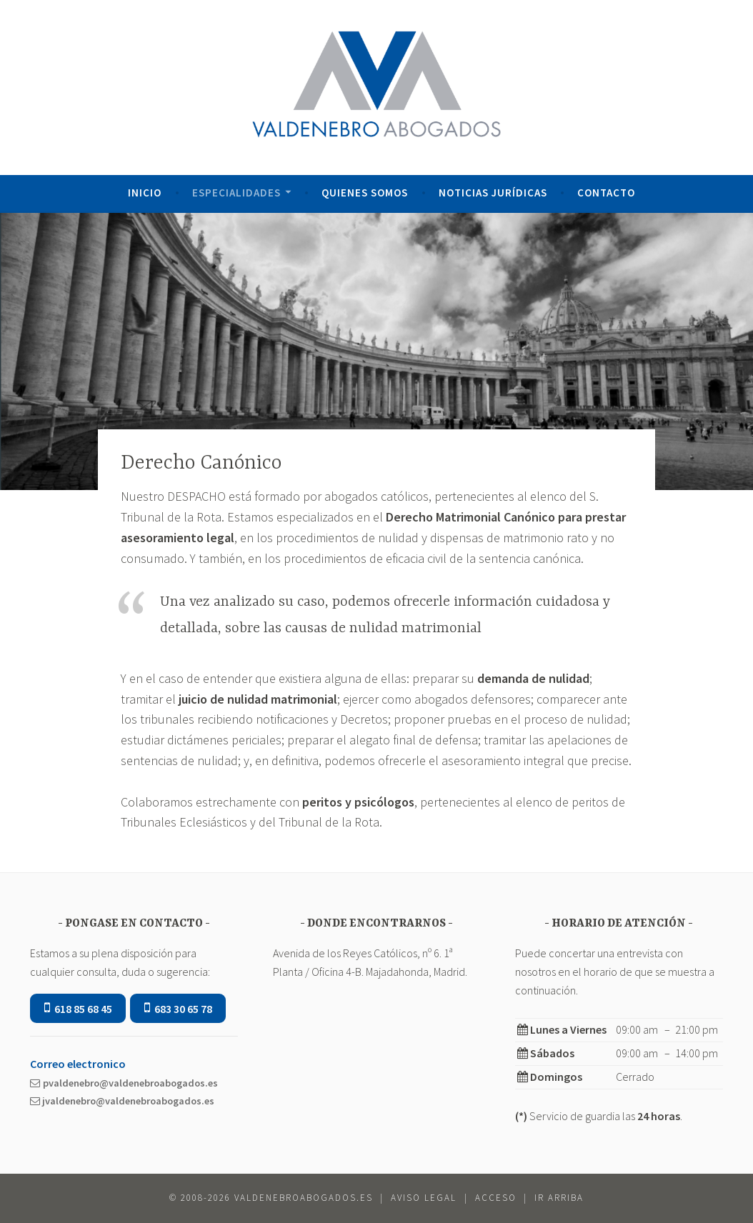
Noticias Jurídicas (493, 192)
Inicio (144, 192)
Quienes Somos (364, 192)
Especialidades (236, 192)
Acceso (496, 1198)
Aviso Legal (424, 1198)
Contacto (606, 192)
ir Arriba (559, 1198)
